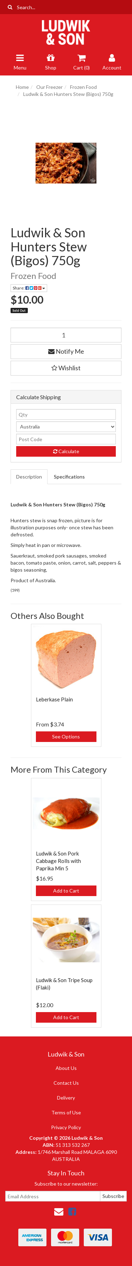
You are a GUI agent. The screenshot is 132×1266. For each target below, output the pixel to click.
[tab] (29, 476)
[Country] (66, 426)
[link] (72, 1211)
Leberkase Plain (54, 699)
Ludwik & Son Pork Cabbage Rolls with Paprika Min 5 (58, 860)
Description (29, 477)
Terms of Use (66, 1112)
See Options (66, 736)
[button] (66, 368)
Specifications (69, 477)
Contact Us (66, 1083)
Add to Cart (66, 891)
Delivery (66, 1098)
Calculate (66, 451)
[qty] (66, 414)
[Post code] (66, 439)
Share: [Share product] (29, 288)
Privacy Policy (66, 1127)
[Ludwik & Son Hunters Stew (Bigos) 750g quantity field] (66, 335)
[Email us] (58, 1211)
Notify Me (66, 351)
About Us (66, 1068)
